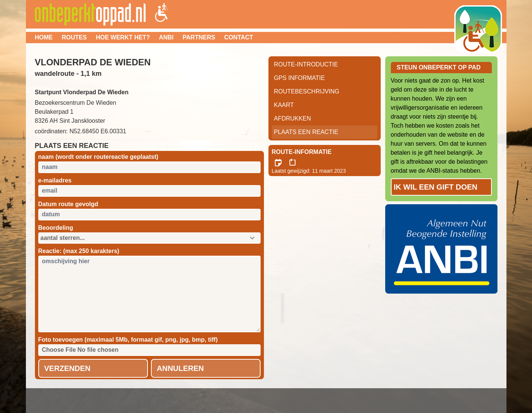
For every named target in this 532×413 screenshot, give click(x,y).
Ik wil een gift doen (436, 187)
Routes (74, 37)
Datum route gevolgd (68, 204)
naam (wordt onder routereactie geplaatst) (98, 157)
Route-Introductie (306, 64)
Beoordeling (55, 228)
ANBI (166, 37)
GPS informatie (299, 78)
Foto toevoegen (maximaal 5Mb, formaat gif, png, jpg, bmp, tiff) (128, 339)
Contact (238, 37)
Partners (198, 37)
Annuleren (180, 368)
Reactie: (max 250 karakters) (78, 251)
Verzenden (67, 368)
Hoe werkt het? (123, 37)
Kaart (284, 105)
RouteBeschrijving (306, 91)
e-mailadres (55, 180)
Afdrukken (292, 118)
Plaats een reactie (306, 132)
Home (44, 37)
